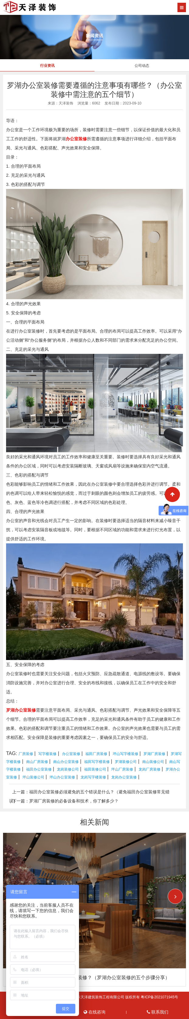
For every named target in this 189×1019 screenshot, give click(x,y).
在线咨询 (94, 1012)
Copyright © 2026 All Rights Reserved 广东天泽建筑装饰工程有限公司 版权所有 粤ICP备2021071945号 (94, 997)
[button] (175, 896)
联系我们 (157, 1012)
